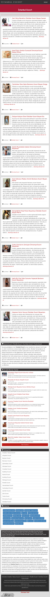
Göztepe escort (19, 510)
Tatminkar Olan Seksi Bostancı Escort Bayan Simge (29, 84)
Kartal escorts (25, 515)
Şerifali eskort (6, 518)
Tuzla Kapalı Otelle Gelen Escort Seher (19, 430)
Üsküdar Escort (15, 43)
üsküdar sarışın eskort (38, 518)
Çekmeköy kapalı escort (17, 518)
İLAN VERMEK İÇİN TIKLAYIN (25, 6)
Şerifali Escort (6, 491)
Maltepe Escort (6, 480)
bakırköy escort (25, 590)
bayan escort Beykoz (8, 521)
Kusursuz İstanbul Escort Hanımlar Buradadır (21, 401)
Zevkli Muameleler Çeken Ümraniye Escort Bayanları (26, 148)
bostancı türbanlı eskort (20, 521)
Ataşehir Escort (6, 455)
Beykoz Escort (6, 458)
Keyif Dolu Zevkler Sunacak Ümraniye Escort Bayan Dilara (27, 51)
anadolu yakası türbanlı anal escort (11, 513)
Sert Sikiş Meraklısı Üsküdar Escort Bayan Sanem (29, 18)
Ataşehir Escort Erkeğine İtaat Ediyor (18, 394)
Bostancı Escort (15, 109)
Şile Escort (5, 493)
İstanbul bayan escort (8, 523)
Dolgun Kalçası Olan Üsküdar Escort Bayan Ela (28, 116)
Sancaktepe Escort (7, 485)
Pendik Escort (6, 483)
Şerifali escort (28, 518)
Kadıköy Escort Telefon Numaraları (18, 408)
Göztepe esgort (17, 515)
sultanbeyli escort (7, 515)
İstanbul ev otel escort (40, 521)
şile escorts (30, 521)
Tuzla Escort (5, 496)
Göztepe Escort (6, 466)
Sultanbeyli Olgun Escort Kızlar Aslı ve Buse (20, 372)
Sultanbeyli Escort (7, 488)
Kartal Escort (6, 474)
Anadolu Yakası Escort (8, 453)
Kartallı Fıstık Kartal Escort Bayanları (18, 416)
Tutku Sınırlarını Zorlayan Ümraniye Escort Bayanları (26, 245)
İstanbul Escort (6, 469)
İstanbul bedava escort (9, 510)
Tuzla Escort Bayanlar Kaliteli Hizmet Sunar (20, 423)
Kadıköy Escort (6, 472)
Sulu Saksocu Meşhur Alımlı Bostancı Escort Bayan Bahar (29, 180)
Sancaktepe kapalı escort (31, 510)
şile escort (24, 513)
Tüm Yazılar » (25, 445)
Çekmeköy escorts (35, 515)
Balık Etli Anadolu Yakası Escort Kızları (19, 437)
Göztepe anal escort (33, 513)
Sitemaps (23, 592)
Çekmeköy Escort (7, 464)
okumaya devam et (9, 104)
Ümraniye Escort (15, 77)
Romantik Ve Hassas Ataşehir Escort (18, 380)
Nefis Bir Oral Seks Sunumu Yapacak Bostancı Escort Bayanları (28, 279)
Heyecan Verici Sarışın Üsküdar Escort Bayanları (28, 312)
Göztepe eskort (19, 523)
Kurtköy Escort (6, 477)
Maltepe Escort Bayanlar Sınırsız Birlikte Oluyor (21, 387)
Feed (27, 592)
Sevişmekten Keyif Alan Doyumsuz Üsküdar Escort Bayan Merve (29, 212)
